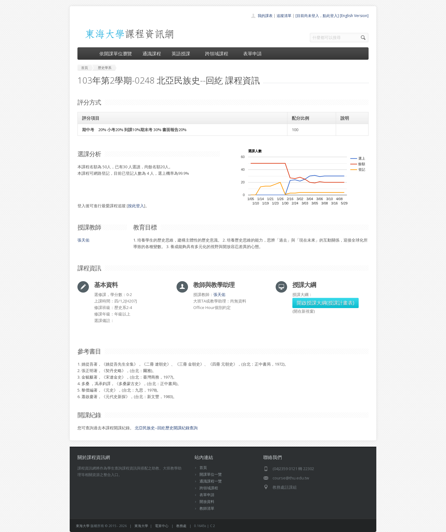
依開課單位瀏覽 (115, 53)
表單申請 (252, 53)
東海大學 (83, 525)
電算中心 (161, 525)
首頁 (203, 467)
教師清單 (206, 508)
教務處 (181, 525)
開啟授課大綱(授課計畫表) (325, 302)
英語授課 (183, 53)
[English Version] (354, 15)
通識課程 (151, 53)
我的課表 (265, 15)
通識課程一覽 (210, 481)
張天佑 (83, 240)
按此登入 (136, 205)
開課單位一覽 (210, 474)
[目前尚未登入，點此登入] (317, 15)
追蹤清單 (284, 15)
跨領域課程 (219, 53)
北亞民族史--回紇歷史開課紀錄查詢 (166, 428)
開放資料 (206, 501)
